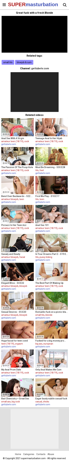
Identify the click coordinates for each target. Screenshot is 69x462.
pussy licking (46, 257)
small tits (7, 62)
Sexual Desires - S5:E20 (13, 312)
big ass (38, 343)
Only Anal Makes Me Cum (48, 369)
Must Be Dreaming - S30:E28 (50, 167)
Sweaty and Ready (10, 254)
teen (21, 199)
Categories (28, 454)
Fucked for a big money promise (51, 340)
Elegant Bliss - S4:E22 (12, 283)
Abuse (51, 454)
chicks (46, 401)
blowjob (23, 286)
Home (18, 454)
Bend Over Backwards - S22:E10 (17, 196)
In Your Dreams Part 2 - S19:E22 (51, 254)
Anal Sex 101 (42, 225)
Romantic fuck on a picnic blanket (51, 312)
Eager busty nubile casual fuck (51, 398)
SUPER (16, 4)
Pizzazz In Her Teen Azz (13, 225)
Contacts (40, 454)
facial (22, 257)
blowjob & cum (24, 62)
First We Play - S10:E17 (47, 196)
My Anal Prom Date (11, 369)
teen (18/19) (7, 343)
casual (38, 401)
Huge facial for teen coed (14, 340)
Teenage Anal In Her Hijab (48, 138)
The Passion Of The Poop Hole (17, 167)
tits (37, 170)
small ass (6, 401)
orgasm (19, 343)
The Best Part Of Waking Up (49, 283)
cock (26, 141)
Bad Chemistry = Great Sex (15, 398)
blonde (48, 315)
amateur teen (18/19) (12, 141)
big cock (16, 401)
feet (42, 170)
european (48, 343)
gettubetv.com (40, 68)
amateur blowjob (9, 199)
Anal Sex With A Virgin (12, 138)
